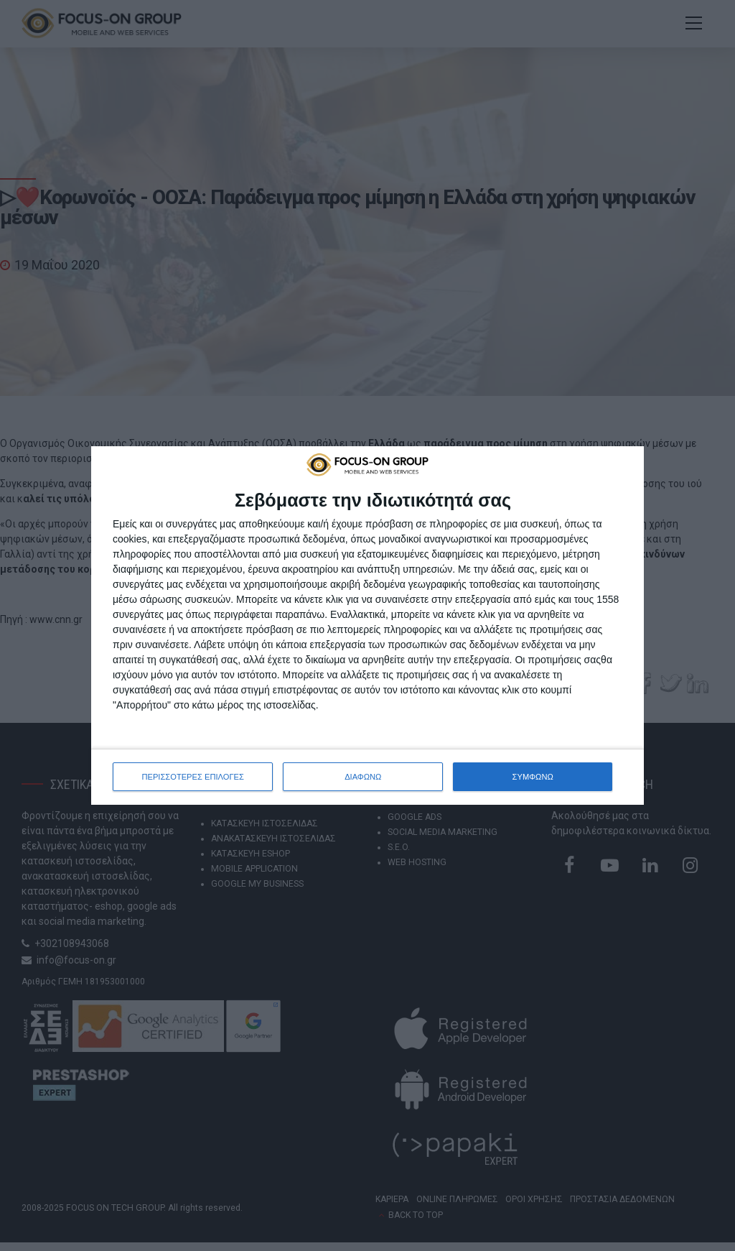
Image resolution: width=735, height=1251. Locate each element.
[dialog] (367, 625)
